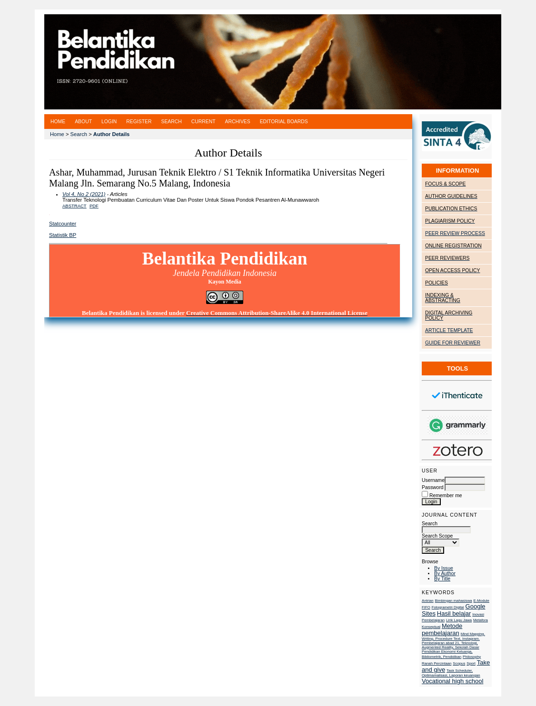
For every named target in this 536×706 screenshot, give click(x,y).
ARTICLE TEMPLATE (449, 330)
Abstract (74, 205)
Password (433, 487)
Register (138, 121)
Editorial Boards (284, 121)
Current (203, 121)
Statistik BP (62, 235)
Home (57, 121)
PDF (94, 205)
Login (109, 121)
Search (446, 526)
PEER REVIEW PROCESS (455, 233)
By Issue (443, 568)
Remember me (445, 495)
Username (433, 480)
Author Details (111, 134)
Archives (237, 121)
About (83, 121)
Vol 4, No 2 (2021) (83, 194)
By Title (442, 578)
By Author (445, 573)
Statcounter (62, 223)
